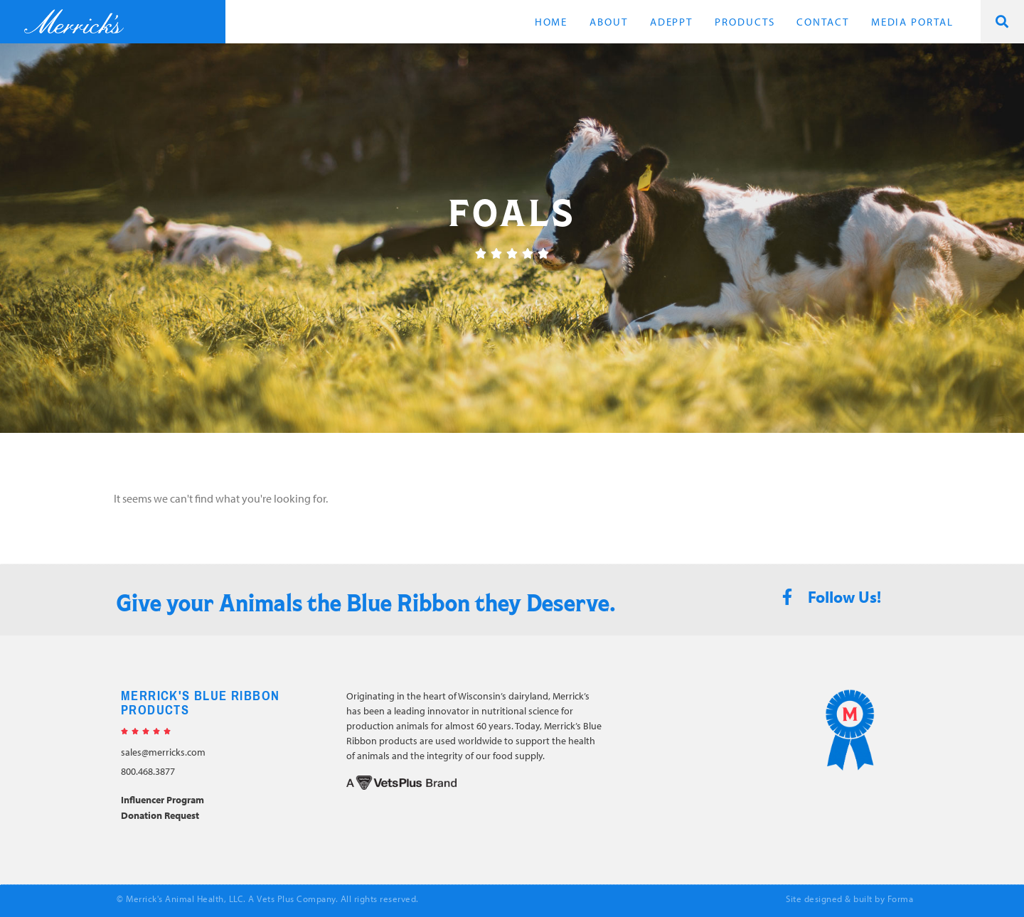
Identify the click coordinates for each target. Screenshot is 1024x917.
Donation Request (160, 815)
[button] (1002, 21)
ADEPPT (671, 21)
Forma (900, 898)
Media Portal (912, 21)
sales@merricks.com (163, 752)
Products (744, 21)
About (609, 21)
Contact (822, 21)
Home (551, 21)
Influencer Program (162, 799)
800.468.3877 (148, 771)
